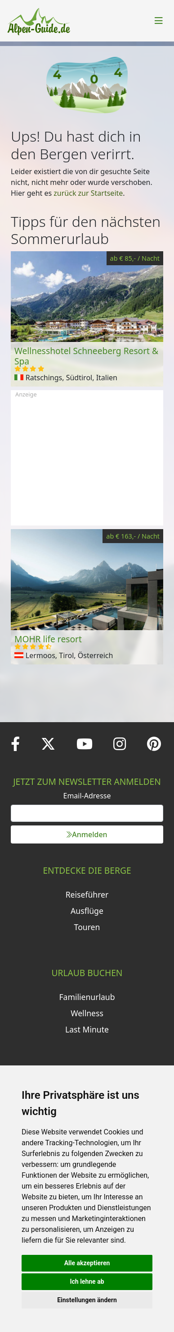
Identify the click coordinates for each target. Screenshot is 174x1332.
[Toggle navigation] (159, 21)
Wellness (87, 1013)
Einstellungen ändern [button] (87, 1300)
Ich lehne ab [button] (87, 1281)
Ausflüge (87, 910)
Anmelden (87, 834)
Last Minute (87, 1029)
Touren (87, 927)
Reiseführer (87, 894)
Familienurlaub (87, 996)
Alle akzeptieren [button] (87, 1263)
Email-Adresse (87, 796)
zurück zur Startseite (88, 193)
